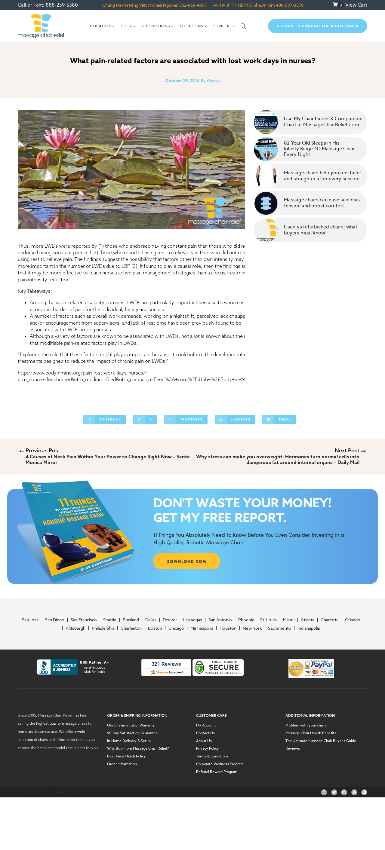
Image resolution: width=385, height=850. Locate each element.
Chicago (176, 628)
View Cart (356, 5)
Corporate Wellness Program (220, 764)
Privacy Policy (207, 748)
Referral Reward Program (216, 772)
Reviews (292, 748)
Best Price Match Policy (126, 756)
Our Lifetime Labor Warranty (131, 725)
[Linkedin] (235, 419)
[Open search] (243, 26)
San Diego (54, 620)
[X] (145, 419)
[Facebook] (104, 419)
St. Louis (268, 620)
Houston (228, 628)
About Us (204, 741)
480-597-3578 (289, 5)
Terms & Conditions (212, 756)
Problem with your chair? (306, 725)
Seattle (109, 620)
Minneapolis (201, 628)
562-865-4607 (193, 5)
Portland (131, 620)
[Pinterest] (186, 419)
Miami (288, 620)
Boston (155, 628)
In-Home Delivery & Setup (129, 741)
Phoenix (246, 620)
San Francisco (84, 620)
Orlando (352, 620)
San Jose (30, 620)
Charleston (131, 628)
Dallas (150, 620)
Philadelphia (103, 628)
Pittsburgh (75, 628)
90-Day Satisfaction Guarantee (132, 733)
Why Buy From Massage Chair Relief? (138, 748)
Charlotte (330, 620)
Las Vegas (192, 620)
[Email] (279, 419)
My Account (206, 725)
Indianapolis (308, 628)
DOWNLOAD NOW (186, 561)
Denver (170, 620)
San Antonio (220, 620)
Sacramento (279, 628)
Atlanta (307, 620)
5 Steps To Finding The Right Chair (318, 26)
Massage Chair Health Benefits (310, 733)
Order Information (122, 764)
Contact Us (205, 733)
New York (252, 628)
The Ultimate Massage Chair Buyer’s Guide (320, 741)
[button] (101, 26)
